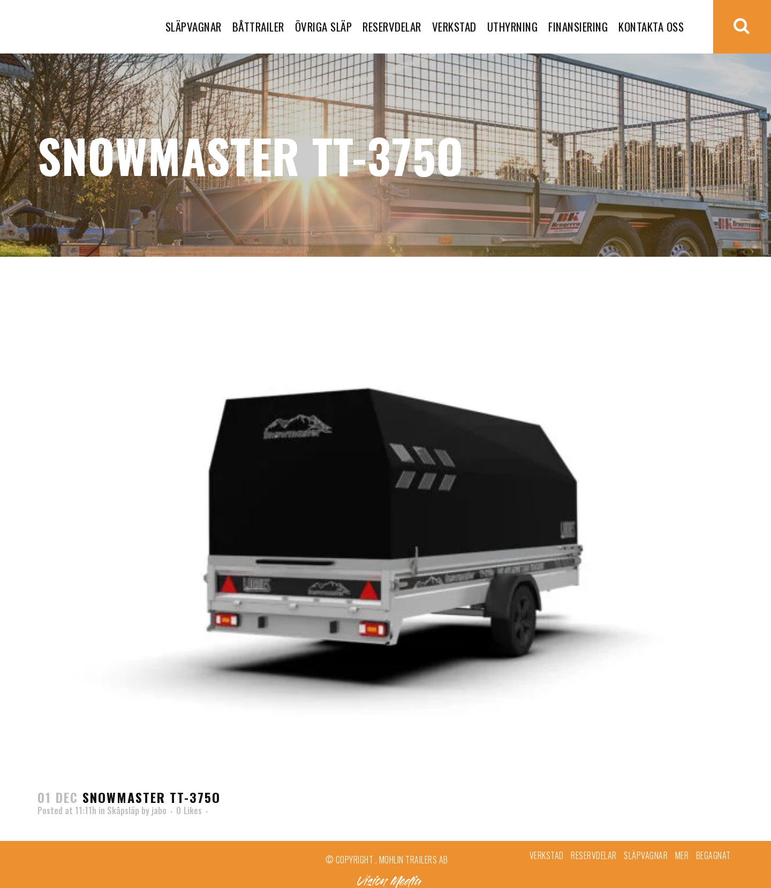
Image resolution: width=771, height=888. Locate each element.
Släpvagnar (646, 855)
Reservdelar (594, 855)
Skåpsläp (123, 810)
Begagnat (713, 855)
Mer (682, 855)
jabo (159, 810)
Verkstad (547, 855)
